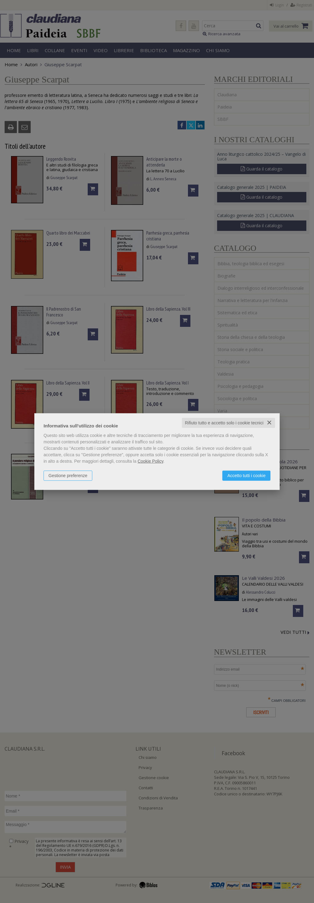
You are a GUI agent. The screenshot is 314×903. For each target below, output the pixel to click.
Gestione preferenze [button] (67, 475)
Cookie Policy (150, 461)
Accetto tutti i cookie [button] (246, 475)
